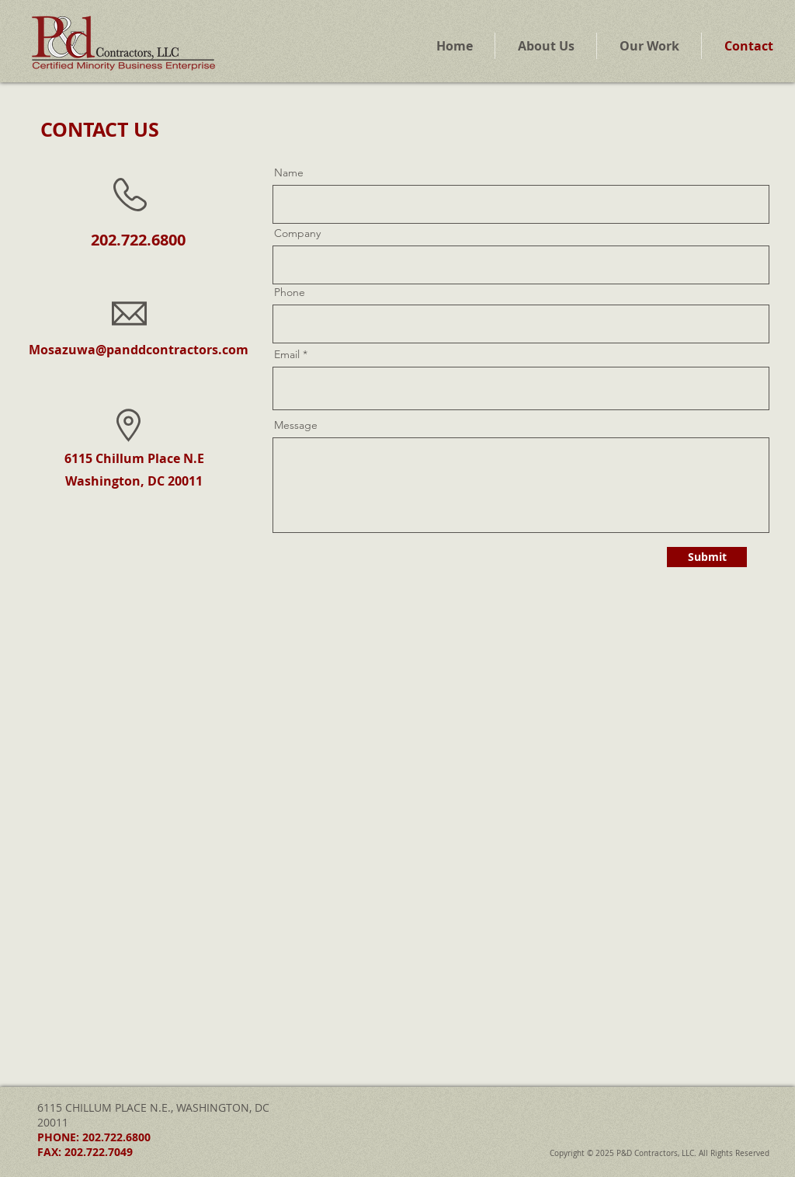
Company (297, 233)
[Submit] (707, 557)
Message (296, 425)
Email (287, 354)
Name (289, 172)
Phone (289, 292)
